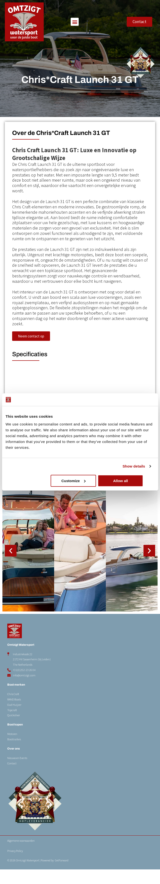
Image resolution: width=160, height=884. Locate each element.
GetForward (61, 875)
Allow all (129, 481)
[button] (75, 22)
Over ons (13, 763)
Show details (134, 466)
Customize (79, 481)
